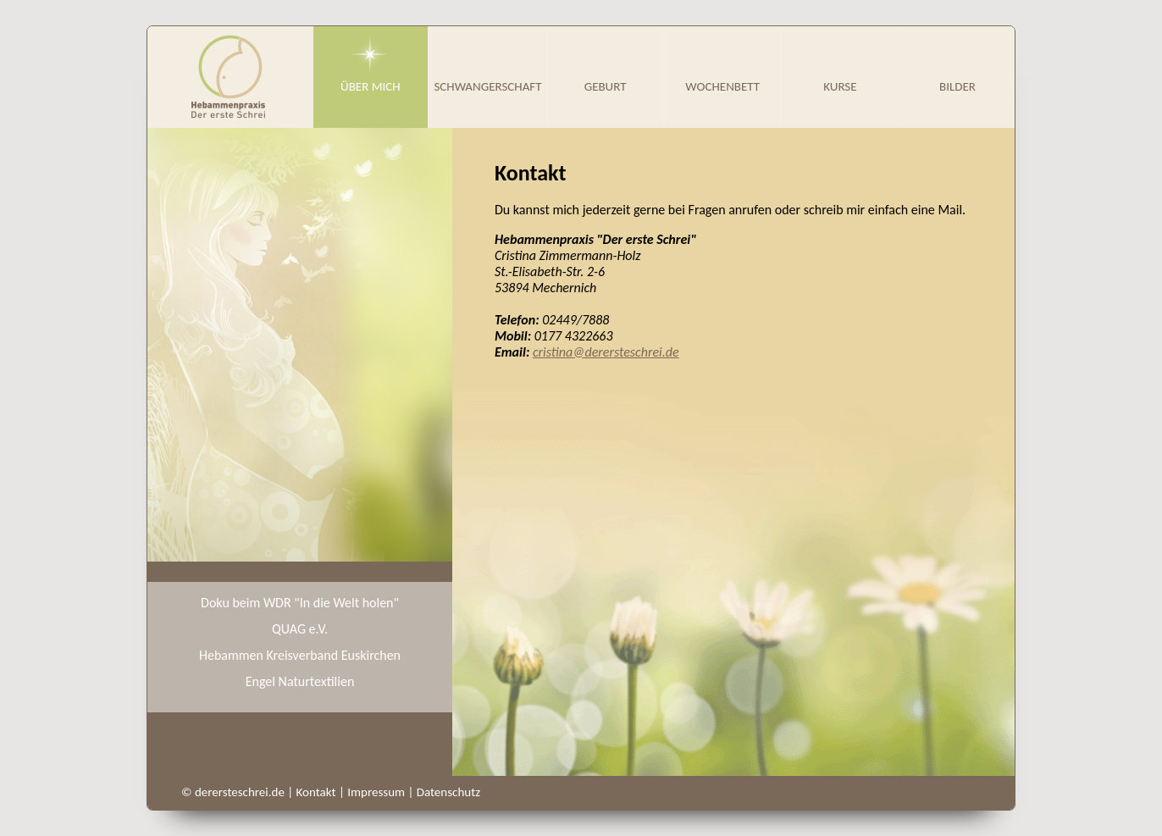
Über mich (370, 86)
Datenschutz (448, 792)
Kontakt (316, 792)
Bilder (957, 86)
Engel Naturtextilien (300, 681)
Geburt (605, 86)
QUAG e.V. (300, 629)
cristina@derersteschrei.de (606, 352)
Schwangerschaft (487, 86)
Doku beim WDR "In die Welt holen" (300, 603)
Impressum (376, 792)
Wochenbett (722, 86)
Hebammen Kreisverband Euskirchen (300, 655)
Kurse (839, 86)
